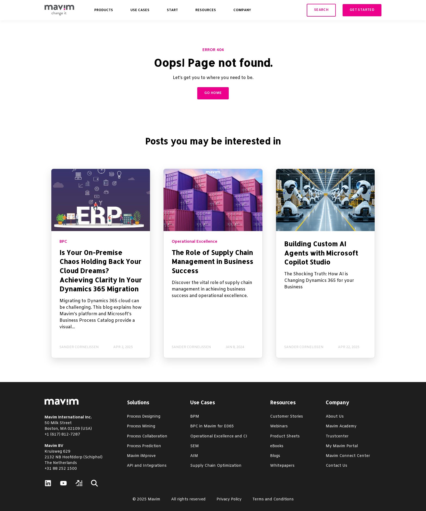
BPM (194, 416)
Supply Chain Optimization (216, 465)
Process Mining (141, 426)
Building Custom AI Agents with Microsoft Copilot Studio (321, 252)
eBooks (276, 446)
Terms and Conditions (273, 499)
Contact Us (336, 465)
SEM (194, 446)
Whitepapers (282, 465)
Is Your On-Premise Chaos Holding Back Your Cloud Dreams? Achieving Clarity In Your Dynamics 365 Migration (100, 270)
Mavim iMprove (141, 456)
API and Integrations (147, 465)
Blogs (275, 456)
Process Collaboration (147, 436)
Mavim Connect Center (348, 456)
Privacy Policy (229, 499)
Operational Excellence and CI (218, 436)
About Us (335, 416)
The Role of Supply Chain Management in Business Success (212, 261)
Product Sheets (285, 436)
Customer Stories (286, 416)
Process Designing (143, 416)
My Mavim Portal (342, 446)
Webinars (279, 426)
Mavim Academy (341, 426)
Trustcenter (337, 436)
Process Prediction (144, 446)
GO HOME (213, 93)
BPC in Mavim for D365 (212, 426)
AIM (194, 456)
